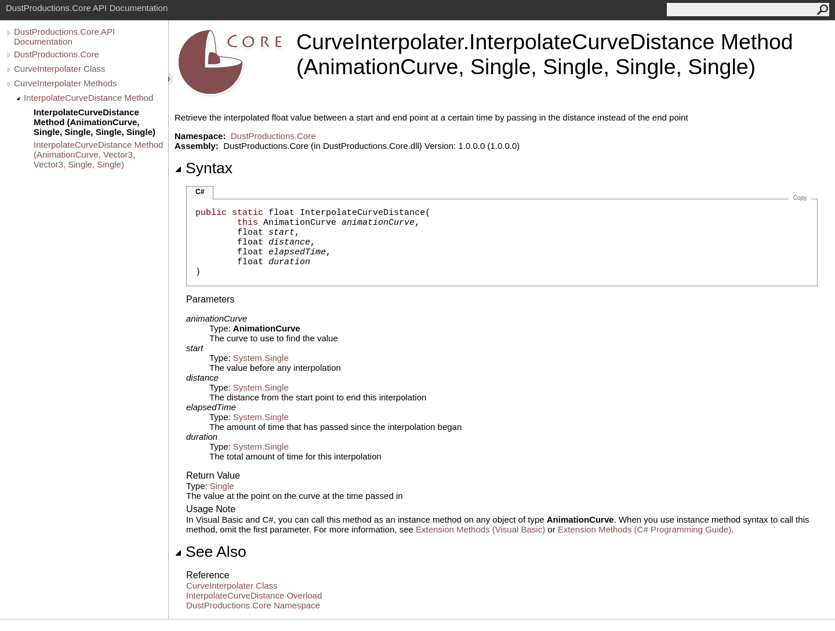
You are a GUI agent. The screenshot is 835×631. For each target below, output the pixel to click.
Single (222, 486)
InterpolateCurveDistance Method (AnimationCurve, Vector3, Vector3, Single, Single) (98, 154)
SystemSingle (261, 358)
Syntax (204, 168)
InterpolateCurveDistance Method (88, 98)
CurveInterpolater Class (60, 69)
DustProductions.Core (56, 54)
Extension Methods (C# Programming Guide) (644, 529)
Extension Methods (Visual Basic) (480, 529)
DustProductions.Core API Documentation (64, 36)
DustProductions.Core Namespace (253, 605)
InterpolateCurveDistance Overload (254, 595)
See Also (210, 551)
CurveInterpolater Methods (65, 83)
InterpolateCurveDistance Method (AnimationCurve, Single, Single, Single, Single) (94, 122)
